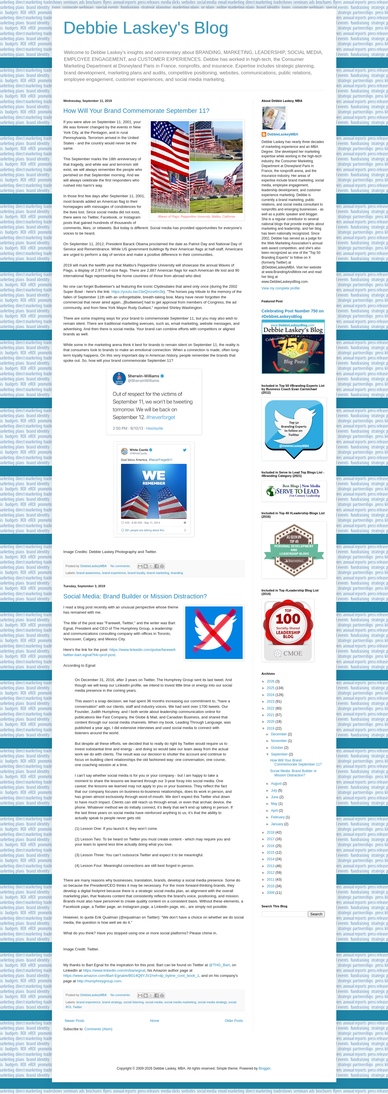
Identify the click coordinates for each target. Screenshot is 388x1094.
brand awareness (88, 573)
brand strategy (112, 1002)
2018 (271, 832)
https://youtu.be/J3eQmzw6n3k (137, 291)
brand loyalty (136, 573)
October (277, 748)
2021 (271, 715)
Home (154, 1021)
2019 (271, 728)
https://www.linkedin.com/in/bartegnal (114, 970)
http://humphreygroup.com (99, 981)
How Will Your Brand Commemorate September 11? (136, 110)
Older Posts (234, 1021)
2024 (271, 695)
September (280, 754)
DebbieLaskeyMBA (282, 134)
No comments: (121, 566)
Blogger (265, 1068)
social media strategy (212, 1002)
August (277, 784)
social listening (133, 1002)
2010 (271, 886)
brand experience (114, 573)
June (275, 797)
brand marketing (158, 573)
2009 (271, 893)
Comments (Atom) (98, 1029)
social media (154, 1002)
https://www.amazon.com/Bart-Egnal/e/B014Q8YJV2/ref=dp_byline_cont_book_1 (131, 975)
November (279, 741)
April (275, 811)
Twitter (77, 1007)
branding (177, 573)
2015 (271, 853)
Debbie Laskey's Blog (146, 27)
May (274, 804)
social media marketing (180, 1002)
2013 (271, 866)
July (274, 790)
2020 (271, 722)
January (277, 824)
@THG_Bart (219, 965)
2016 (271, 846)
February (278, 817)
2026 (271, 681)
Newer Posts (74, 1021)
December (279, 734)
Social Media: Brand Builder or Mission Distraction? (135, 596)
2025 (271, 688)
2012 (271, 873)
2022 (271, 708)
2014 (271, 859)
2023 (271, 701)
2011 (271, 879)
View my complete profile (281, 288)
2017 (271, 839)
